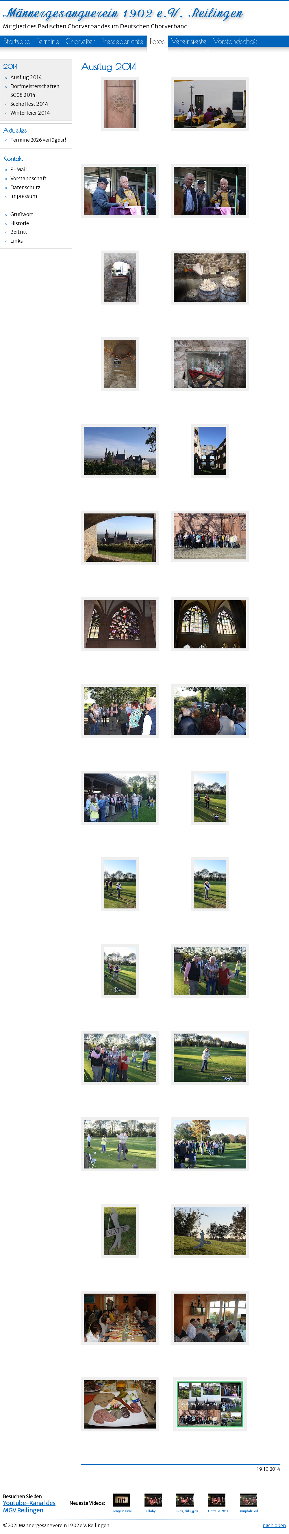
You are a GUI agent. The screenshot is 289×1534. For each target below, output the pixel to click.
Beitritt (18, 232)
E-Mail (18, 169)
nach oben (274, 1525)
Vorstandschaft (235, 41)
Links (16, 241)
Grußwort (21, 214)
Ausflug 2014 (26, 77)
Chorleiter (80, 41)
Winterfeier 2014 (30, 113)
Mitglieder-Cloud (197, 52)
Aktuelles (15, 130)
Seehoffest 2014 (29, 104)
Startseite (16, 41)
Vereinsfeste (189, 41)
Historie (19, 223)
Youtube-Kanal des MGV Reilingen (29, 1506)
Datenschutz (25, 187)
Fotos (157, 41)
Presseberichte (122, 41)
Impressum (23, 196)
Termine (47, 41)
